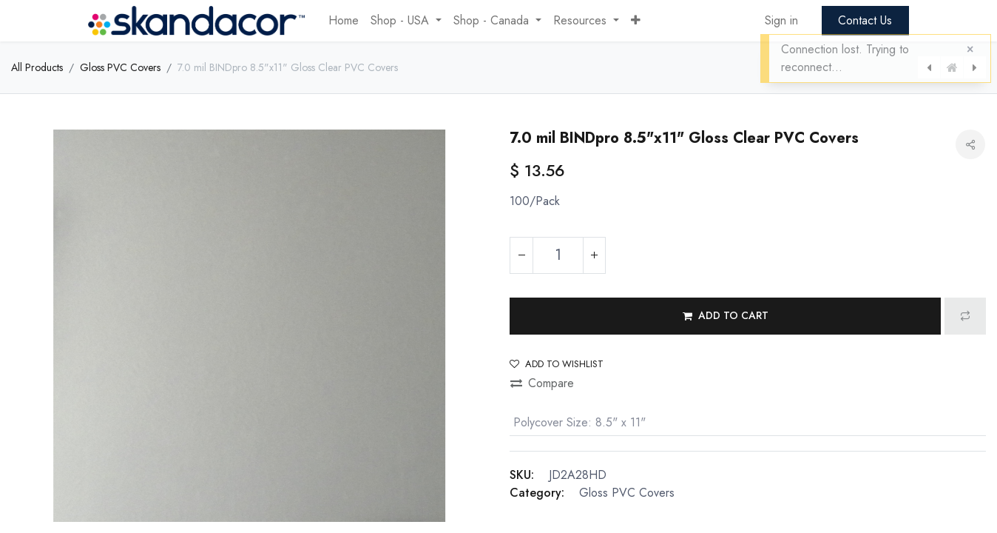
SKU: (522, 474)
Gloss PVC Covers (120, 67)
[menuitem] (343, 21)
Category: (537, 492)
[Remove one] (521, 255)
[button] (635, 21)
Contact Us (865, 20)
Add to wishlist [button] (557, 364)
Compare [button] (542, 383)
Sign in (781, 20)
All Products (37, 67)
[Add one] (594, 255)
